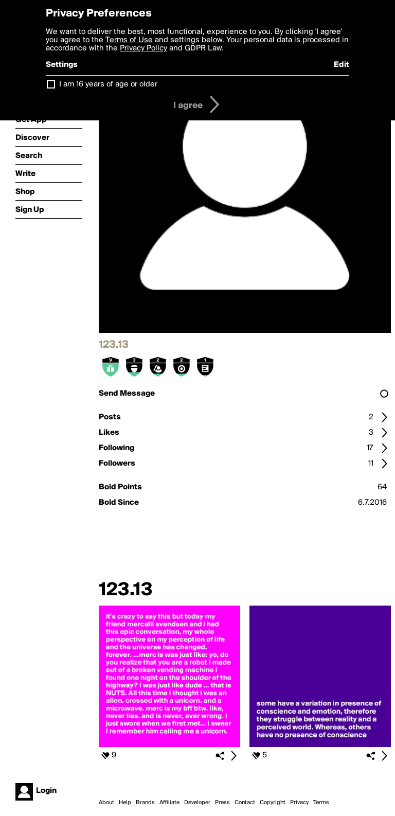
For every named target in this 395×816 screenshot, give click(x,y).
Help (125, 803)
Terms (321, 803)
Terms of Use (129, 40)
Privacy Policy (143, 48)
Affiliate (169, 803)
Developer (197, 803)
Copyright (272, 803)
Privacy (299, 803)
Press (222, 803)
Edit (341, 65)
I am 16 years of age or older (108, 84)
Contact (245, 803)
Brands (145, 803)
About (106, 803)
